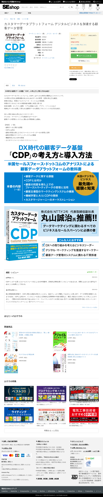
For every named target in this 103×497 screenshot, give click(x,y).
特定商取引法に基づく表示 (76, 459)
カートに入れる (84, 56)
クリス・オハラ (52, 33)
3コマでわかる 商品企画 (26, 354)
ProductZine (89, 491)
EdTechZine (51, 491)
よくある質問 (55, 2)
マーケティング (47, 58)
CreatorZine (71, 491)
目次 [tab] (13, 85)
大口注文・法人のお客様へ (79, 444)
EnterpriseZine (24, 491)
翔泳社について (74, 465)
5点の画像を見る (9, 67)
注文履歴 (83, 7)
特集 (29, 13)
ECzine (34, 491)
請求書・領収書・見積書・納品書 (47, 478)
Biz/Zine (42, 491)
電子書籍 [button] (18, 13)
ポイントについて (76, 441)
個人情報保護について (75, 461)
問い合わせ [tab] (21, 85)
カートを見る (98, 7)
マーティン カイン (35, 33)
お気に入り (77, 7)
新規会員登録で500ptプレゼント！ (90, 13)
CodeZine (5, 491)
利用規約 (72, 457)
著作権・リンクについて (76, 463)
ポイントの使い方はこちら (79, 44)
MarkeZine (14, 491)
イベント (98, 491)
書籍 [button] (6, 13)
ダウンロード (90, 7)
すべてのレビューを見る (89, 307)
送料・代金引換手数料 (9, 441)
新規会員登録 (85, 2)
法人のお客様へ (69, 2)
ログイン (97, 2)
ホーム (6, 19)
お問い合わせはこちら (78, 448)
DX (53, 58)
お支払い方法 (7, 448)
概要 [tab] (7, 85)
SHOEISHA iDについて (76, 467)
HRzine (80, 491)
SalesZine (61, 491)
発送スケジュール (42, 441)
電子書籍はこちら (84, 61)
